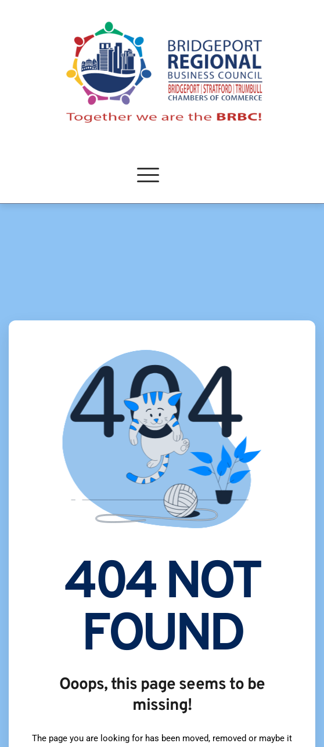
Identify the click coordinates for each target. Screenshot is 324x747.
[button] (148, 175)
